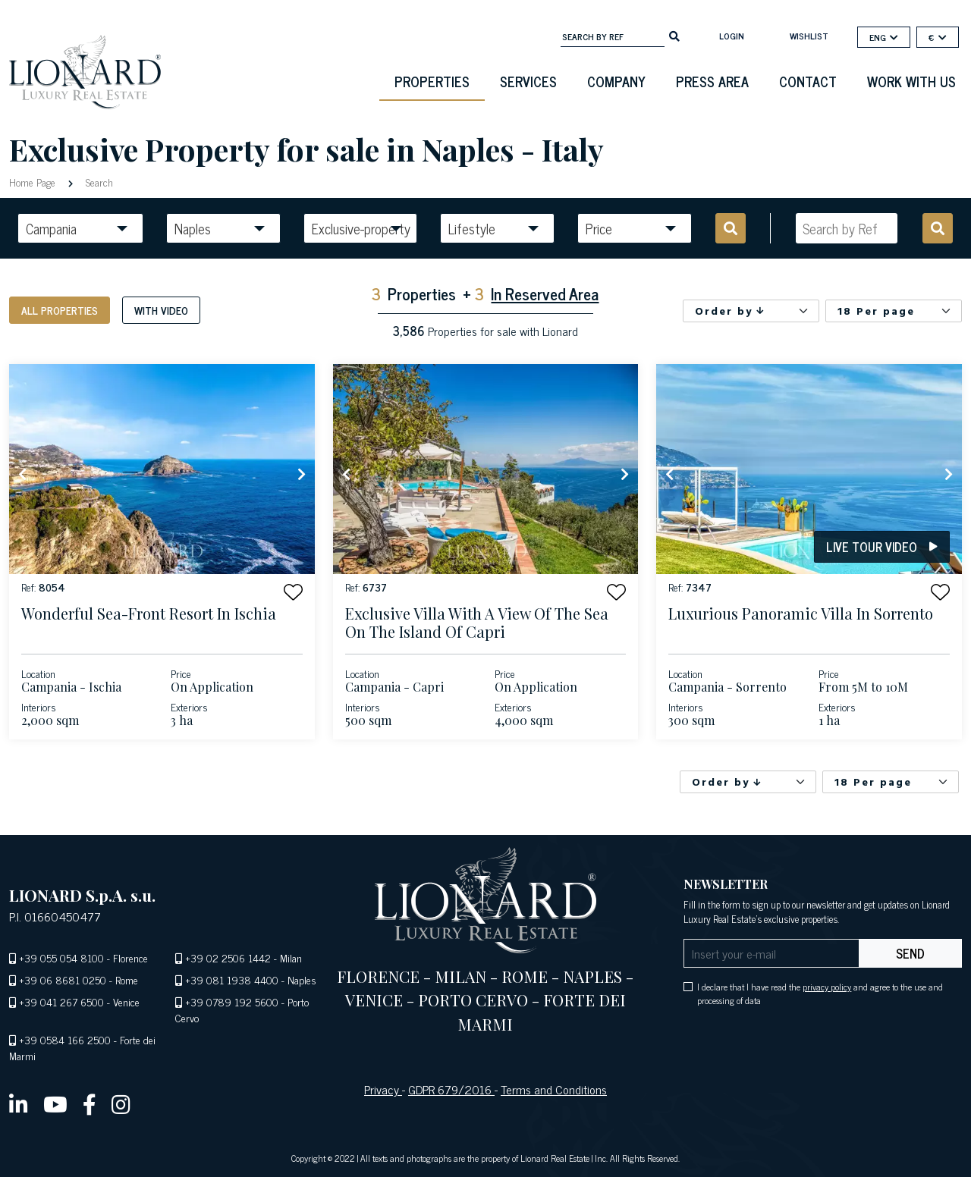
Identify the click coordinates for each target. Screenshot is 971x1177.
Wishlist (809, 35)
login (731, 35)
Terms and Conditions (554, 1089)
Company (616, 81)
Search (98, 181)
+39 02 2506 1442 (228, 957)
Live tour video (882, 547)
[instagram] (121, 1103)
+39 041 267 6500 (61, 1001)
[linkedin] (18, 1103)
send (910, 953)
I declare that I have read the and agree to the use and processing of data (820, 993)
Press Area (712, 81)
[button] (293, 591)
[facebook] (89, 1103)
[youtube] (55, 1103)
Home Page (33, 181)
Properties (432, 81)
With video (161, 310)
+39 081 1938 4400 (231, 979)
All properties (59, 310)
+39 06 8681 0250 (62, 979)
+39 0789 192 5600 (231, 1001)
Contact (808, 81)
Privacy (383, 1089)
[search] (674, 35)
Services (528, 81)
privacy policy (827, 986)
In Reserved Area (545, 293)
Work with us (911, 81)
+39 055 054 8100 (61, 957)
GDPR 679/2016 (451, 1089)
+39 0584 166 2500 (65, 1039)
